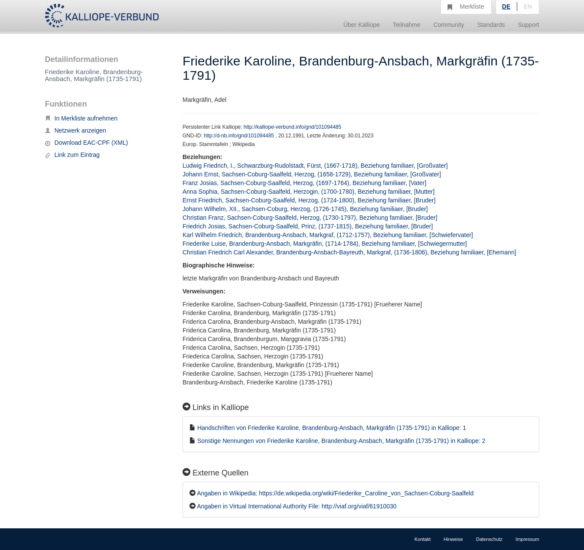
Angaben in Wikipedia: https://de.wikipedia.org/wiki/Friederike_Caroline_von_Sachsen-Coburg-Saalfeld (335, 493)
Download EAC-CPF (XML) (86, 142)
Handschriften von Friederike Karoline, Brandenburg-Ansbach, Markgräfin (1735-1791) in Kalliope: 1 (331, 427)
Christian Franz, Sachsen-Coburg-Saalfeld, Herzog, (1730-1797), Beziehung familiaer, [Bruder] (310, 217)
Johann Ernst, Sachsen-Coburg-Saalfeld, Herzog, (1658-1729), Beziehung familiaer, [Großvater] (312, 174)
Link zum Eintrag (72, 154)
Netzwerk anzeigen (75, 130)
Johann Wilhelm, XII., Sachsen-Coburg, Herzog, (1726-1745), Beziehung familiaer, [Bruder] (305, 208)
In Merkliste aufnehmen (81, 118)
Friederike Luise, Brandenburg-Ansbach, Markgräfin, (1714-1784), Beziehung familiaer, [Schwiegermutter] (325, 243)
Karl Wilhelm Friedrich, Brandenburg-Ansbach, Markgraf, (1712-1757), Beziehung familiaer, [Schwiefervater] (328, 234)
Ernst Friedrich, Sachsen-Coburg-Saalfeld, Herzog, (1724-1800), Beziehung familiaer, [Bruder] (309, 200)
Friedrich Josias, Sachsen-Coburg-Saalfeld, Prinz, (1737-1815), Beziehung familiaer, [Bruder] (308, 226)
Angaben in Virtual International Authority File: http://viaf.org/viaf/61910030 (296, 506)
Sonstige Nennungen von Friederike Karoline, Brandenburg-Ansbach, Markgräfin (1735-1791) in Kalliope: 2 (341, 440)
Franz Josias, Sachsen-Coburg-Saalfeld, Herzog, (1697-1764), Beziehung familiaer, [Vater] (304, 182)
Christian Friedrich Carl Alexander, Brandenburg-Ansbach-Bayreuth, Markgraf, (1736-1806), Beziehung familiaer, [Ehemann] (349, 252)
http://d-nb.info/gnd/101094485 (239, 136)
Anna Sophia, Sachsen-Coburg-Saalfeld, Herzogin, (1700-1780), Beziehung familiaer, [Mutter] (308, 191)
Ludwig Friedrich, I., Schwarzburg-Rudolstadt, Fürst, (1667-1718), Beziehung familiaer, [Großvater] (315, 165)
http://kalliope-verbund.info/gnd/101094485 (292, 127)
